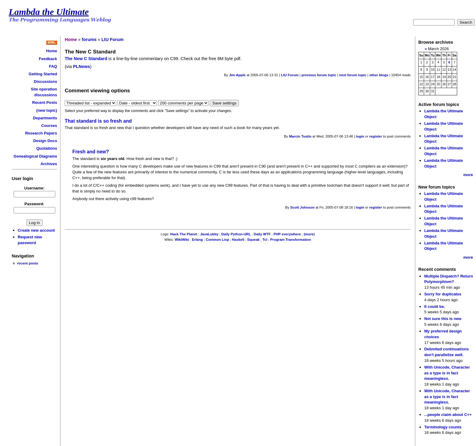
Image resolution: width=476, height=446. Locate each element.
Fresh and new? (90, 151)
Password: (35, 204)
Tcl (265, 239)
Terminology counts (442, 427)
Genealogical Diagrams (35, 156)
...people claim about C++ (447, 414)
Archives (48, 164)
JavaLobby (209, 234)
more (468, 174)
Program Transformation (290, 239)
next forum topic (352, 75)
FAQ (53, 66)
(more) (309, 234)
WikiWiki (182, 239)
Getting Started (43, 74)
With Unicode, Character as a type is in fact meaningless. (447, 373)
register (375, 136)
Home (51, 51)
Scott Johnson (302, 207)
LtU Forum (112, 39)
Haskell (238, 239)
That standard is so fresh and (98, 121)
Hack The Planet (183, 234)
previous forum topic (318, 75)
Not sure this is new (442, 318)
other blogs (378, 75)
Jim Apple (237, 75)
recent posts (27, 263)
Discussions (45, 81)
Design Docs (45, 140)
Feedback (48, 58)
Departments (45, 118)
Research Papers (41, 133)
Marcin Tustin (300, 136)
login (360, 136)
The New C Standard (86, 58)
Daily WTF (262, 234)
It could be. (434, 306)
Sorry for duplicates (442, 294)
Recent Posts (44, 102)
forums (89, 39)
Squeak (253, 239)
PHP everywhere (287, 234)
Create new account (36, 230)
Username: (34, 188)
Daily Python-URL (236, 234)
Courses (49, 125)
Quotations (46, 148)
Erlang (197, 239)
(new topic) (46, 110)
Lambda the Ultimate (49, 12)
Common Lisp (217, 239)
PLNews (81, 66)
